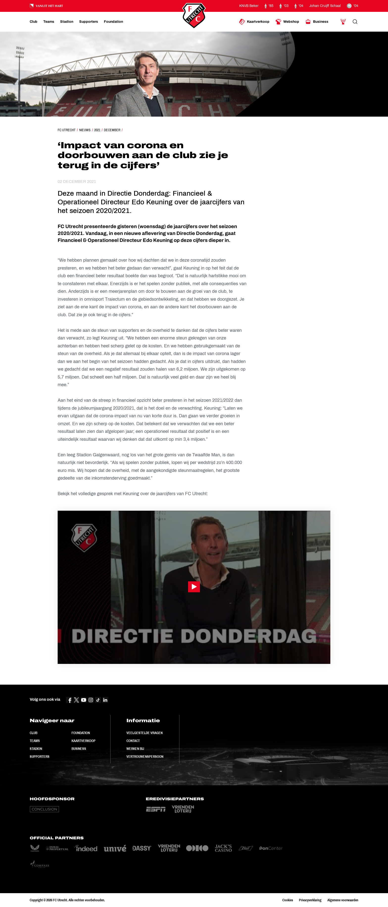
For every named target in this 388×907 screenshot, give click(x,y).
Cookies (287, 900)
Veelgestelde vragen (144, 733)
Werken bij (135, 748)
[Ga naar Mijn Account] (343, 22)
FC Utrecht (66, 130)
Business (79, 748)
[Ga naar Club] (33, 22)
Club (33, 733)
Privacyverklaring (310, 900)
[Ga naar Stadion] (66, 22)
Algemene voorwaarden (342, 900)
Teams (35, 740)
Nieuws (85, 130)
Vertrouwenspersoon (144, 756)
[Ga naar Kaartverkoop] (254, 22)
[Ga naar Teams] (48, 22)
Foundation (81, 733)
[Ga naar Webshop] (287, 22)
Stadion (36, 748)
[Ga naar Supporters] (88, 22)
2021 (97, 130)
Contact (133, 740)
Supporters (39, 756)
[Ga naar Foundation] (113, 22)
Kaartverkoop (84, 740)
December (112, 130)
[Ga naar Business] (316, 22)
